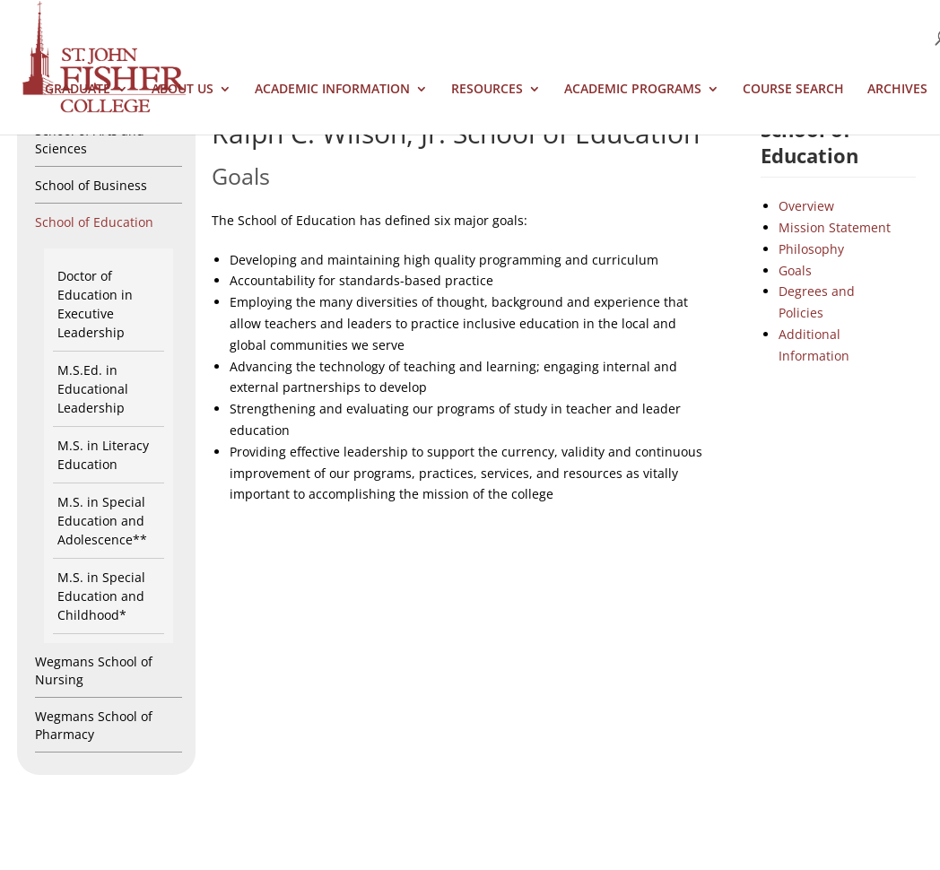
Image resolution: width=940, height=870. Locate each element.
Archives (897, 90)
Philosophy (811, 248)
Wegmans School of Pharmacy (93, 725)
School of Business (91, 185)
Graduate (77, 90)
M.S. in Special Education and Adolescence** (102, 520)
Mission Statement (835, 227)
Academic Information (332, 90)
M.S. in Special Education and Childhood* (101, 596)
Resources (487, 90)
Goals (795, 270)
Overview (806, 205)
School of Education (94, 222)
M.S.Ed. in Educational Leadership (92, 388)
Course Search (793, 90)
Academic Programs (632, 90)
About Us (182, 90)
